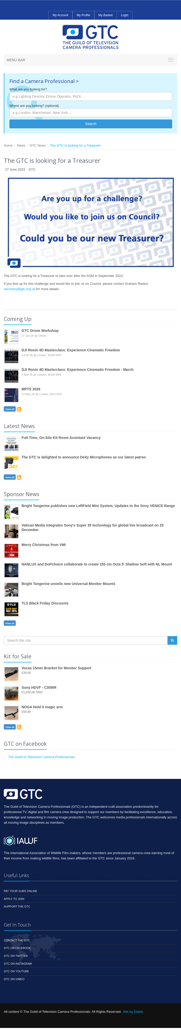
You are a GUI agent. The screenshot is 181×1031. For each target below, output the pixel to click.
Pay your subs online (20, 891)
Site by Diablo (133, 1012)
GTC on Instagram (18, 963)
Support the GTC (17, 906)
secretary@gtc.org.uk (19, 289)
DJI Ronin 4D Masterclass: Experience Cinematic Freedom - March (78, 370)
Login (124, 15)
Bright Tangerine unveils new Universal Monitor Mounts (68, 584)
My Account (60, 15)
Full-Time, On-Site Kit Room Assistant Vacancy (61, 438)
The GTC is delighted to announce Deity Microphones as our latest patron (84, 457)
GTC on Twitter (16, 955)
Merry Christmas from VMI (44, 545)
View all (9, 409)
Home (8, 145)
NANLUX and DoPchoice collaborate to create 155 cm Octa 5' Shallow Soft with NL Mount (97, 564)
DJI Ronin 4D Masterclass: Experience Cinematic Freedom (71, 350)
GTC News (38, 145)
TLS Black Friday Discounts (45, 603)
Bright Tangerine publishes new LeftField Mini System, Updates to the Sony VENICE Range (98, 506)
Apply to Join (14, 898)
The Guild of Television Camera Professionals (41, 757)
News (21, 145)
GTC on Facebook (17, 947)
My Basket (105, 15)
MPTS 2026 (31, 389)
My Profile (83, 15)
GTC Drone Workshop (40, 331)
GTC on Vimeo (14, 979)
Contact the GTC (17, 940)
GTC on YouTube (16, 971)
